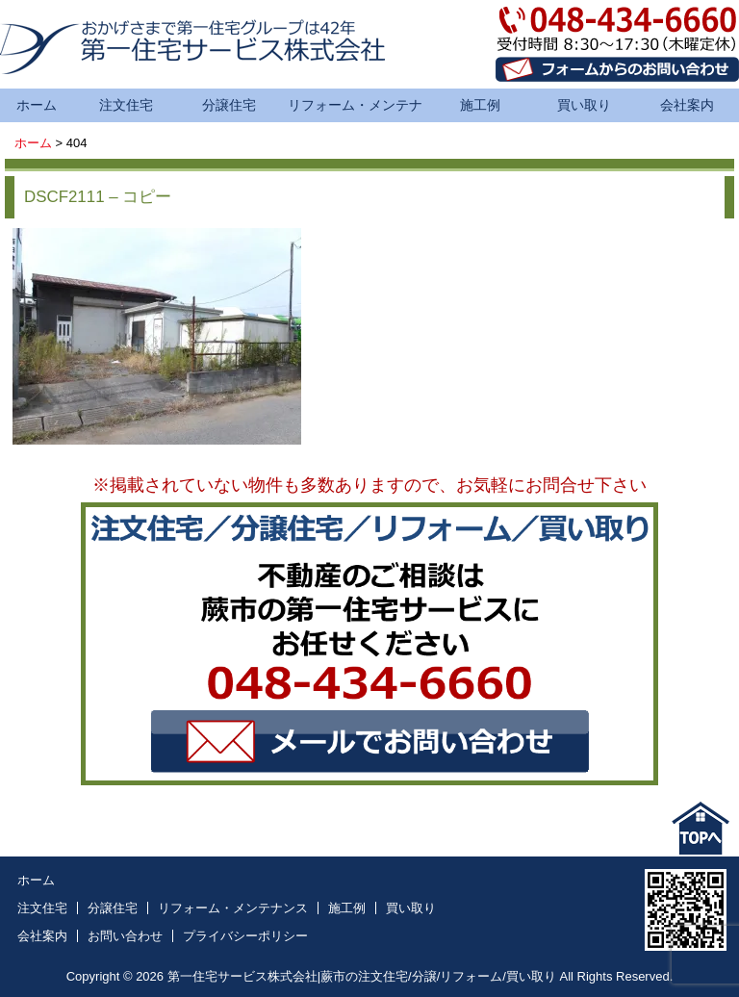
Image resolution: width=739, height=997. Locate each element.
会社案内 (687, 105)
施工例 (480, 105)
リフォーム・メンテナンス (355, 109)
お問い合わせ (125, 936)
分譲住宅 (229, 105)
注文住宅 (126, 105)
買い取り (584, 105)
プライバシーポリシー (245, 936)
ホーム (36, 105)
